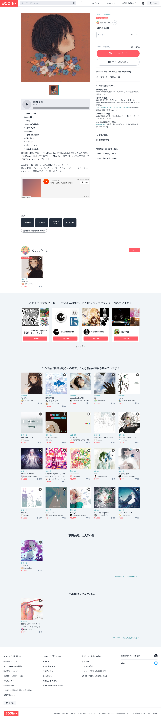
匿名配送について (11, 671)
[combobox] (48, 3)
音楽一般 (107, 14)
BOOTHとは (111, 3)
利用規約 (65, 713)
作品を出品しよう (129, 3)
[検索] (73, 3)
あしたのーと (40, 250)
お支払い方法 (104, 140)
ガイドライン (92, 713)
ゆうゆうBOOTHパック (122, 108)
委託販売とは (9, 685)
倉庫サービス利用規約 (78, 713)
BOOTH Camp (9, 695)
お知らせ (85, 662)
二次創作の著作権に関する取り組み (18, 690)
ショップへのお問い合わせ (106, 158)
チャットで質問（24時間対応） (94, 671)
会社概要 (57, 713)
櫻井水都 (125, 332)
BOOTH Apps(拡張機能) (13, 666)
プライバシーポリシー (105, 154)
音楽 (98, 14)
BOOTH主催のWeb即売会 (53, 685)
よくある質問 (87, 666)
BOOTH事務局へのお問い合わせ (95, 676)
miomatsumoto (97, 332)
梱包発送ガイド (10, 681)
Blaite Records (67, 332)
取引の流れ (103, 135)
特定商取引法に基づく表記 (106, 149)
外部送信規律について (123, 713)
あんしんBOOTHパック (104, 108)
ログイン (95, 3)
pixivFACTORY (101, 124)
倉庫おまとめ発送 (50, 681)
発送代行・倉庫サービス (13, 676)
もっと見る (80, 348)
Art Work (25, 281)
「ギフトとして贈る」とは (109, 77)
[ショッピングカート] (143, 3)
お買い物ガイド (49, 666)
